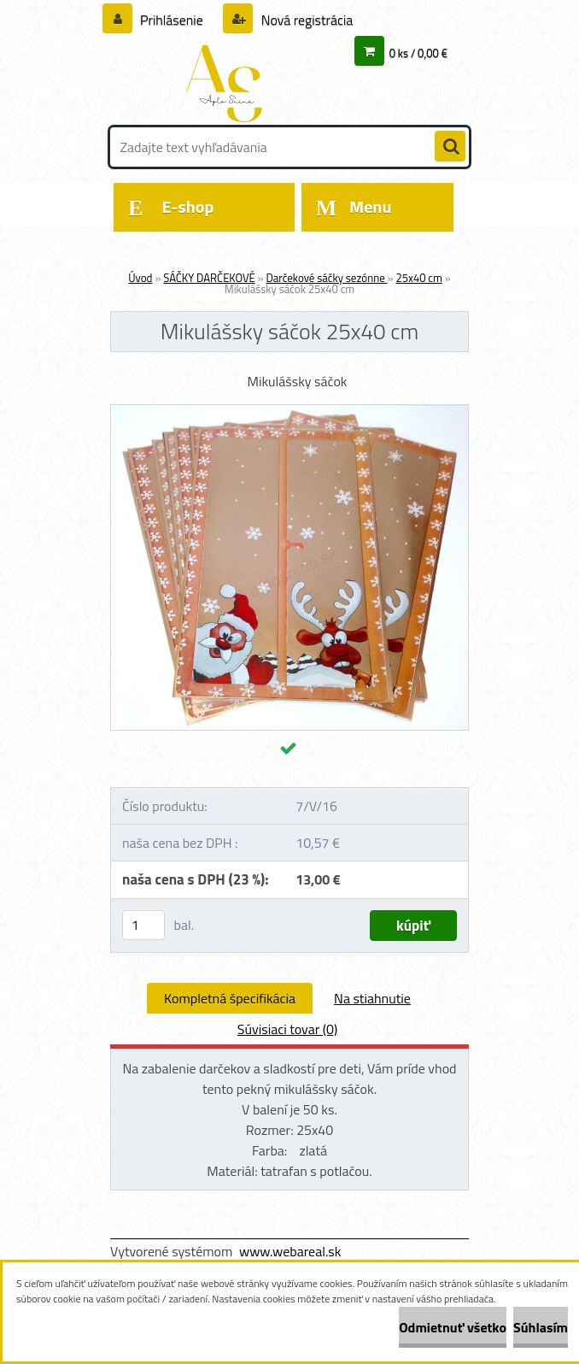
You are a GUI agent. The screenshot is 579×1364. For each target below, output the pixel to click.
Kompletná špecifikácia (229, 998)
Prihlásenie (172, 19)
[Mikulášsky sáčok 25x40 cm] (289, 412)
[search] (450, 147)
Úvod (140, 277)
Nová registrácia (305, 19)
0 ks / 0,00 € (418, 53)
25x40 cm (418, 277)
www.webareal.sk (290, 1251)
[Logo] (227, 83)
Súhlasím (540, 1327)
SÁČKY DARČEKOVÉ (208, 277)
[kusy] (143, 925)
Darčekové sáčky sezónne (326, 277)
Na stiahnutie (372, 998)
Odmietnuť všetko (452, 1327)
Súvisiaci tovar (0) (287, 1029)
